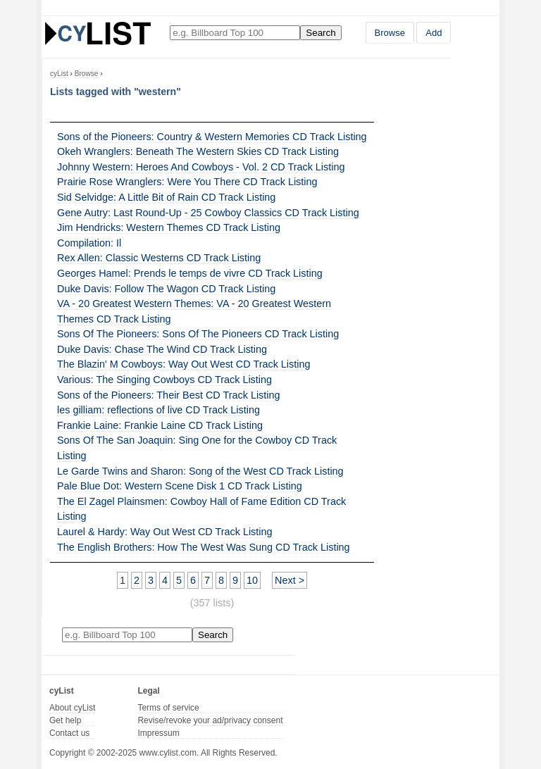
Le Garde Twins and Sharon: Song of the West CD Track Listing (200, 471)
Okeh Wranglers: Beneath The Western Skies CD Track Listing (198, 151)
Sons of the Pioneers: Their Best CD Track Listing (168, 395)
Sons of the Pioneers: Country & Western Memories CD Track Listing (212, 136)
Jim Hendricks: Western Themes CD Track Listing (168, 227)
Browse (390, 32)
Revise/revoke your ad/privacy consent (209, 720)
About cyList (72, 708)
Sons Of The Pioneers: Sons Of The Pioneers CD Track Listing (198, 333)
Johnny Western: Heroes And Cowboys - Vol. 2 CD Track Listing (200, 167)
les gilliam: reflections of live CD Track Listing (158, 409)
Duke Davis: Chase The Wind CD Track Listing (162, 349)
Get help (65, 720)
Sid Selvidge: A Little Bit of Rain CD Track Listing (166, 197)
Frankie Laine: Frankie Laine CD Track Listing (160, 425)
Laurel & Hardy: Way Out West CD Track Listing (165, 531)
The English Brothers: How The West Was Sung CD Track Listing (203, 547)
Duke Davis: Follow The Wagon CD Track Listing (166, 288)
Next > (289, 580)
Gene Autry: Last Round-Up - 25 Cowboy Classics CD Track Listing (208, 212)
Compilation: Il (89, 243)
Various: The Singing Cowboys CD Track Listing (164, 379)
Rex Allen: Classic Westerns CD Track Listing (159, 257)
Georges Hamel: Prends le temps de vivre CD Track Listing (190, 273)
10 (252, 580)
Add (433, 32)
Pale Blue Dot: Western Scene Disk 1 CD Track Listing (179, 486)
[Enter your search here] (235, 32)
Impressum (158, 733)
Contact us (69, 733)
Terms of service (168, 708)
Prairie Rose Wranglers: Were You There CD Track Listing (187, 181)
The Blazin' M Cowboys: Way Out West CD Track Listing (183, 364)
